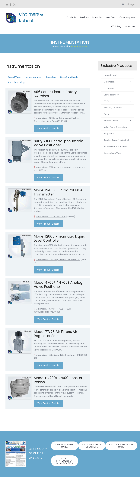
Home (55, 46)
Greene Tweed (117, 120)
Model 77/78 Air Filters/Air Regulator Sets (55, 333)
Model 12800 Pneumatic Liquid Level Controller (59, 238)
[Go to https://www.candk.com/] (29, 17)
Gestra (107, 114)
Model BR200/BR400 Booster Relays (58, 380)
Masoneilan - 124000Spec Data (50, 216)
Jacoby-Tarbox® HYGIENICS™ (117, 146)
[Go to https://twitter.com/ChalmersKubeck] (14, 4)
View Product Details (48, 128)
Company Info (127, 17)
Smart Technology (16, 82)
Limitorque (109, 88)
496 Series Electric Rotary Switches (55, 93)
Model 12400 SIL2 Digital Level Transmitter (58, 192)
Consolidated (110, 75)
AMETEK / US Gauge (113, 107)
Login (131, 4)
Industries (97, 17)
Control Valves (14, 77)
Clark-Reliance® (111, 94)
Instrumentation (33, 77)
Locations (130, 26)
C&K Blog (116, 26)
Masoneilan (65, 46)
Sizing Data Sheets (69, 77)
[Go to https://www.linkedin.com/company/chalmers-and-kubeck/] (6, 4)
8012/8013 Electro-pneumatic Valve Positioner (58, 143)
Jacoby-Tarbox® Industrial (116, 140)
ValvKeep (111, 17)
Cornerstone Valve (113, 153)
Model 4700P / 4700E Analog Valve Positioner (58, 284)
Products (71, 17)
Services (84, 17)
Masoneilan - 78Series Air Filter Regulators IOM (58, 355)
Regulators (51, 77)
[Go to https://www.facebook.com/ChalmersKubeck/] (10, 4)
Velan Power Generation (115, 127)
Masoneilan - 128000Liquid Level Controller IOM (58, 259)
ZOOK (117, 101)
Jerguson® (109, 133)
